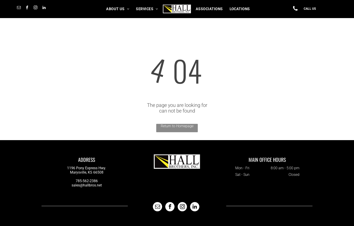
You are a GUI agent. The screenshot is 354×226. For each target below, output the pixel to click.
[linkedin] (44, 8)
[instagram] (35, 8)
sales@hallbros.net (87, 185)
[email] (19, 8)
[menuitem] (118, 9)
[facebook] (27, 8)
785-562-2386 (87, 181)
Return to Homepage (177, 126)
